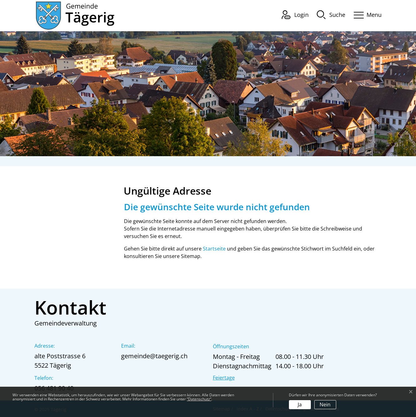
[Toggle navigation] (365, 14)
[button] (331, 14)
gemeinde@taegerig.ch (154, 356)
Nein (325, 404)
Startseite (214, 248)
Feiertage (224, 377)
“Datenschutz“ (199, 399)
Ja (300, 404)
